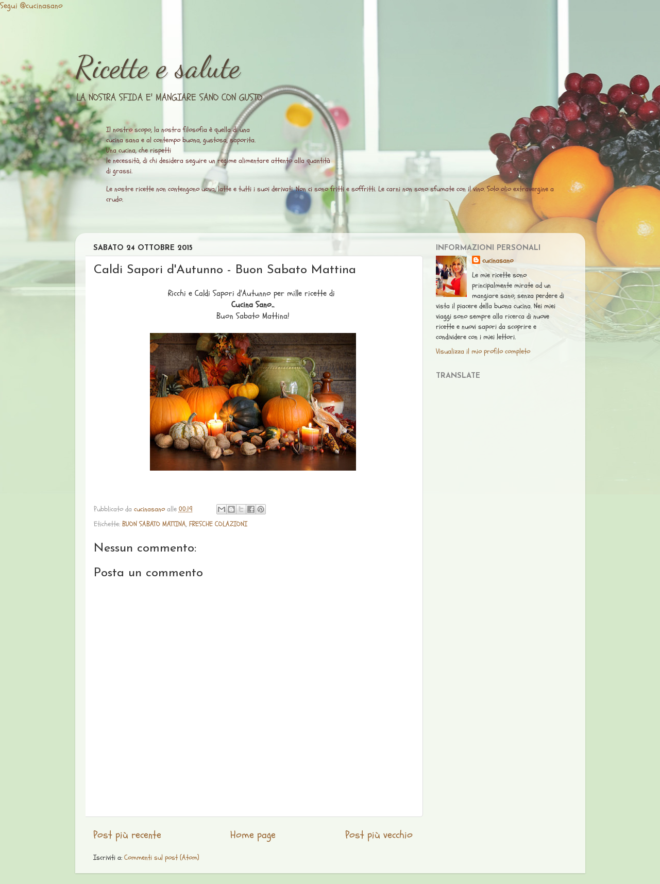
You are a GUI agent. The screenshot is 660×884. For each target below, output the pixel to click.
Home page (253, 835)
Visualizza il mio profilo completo (483, 351)
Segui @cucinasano (31, 5)
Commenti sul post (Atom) (161, 857)
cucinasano (497, 260)
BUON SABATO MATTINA (154, 524)
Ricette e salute (157, 67)
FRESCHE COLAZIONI (218, 524)
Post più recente (127, 835)
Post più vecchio (379, 835)
